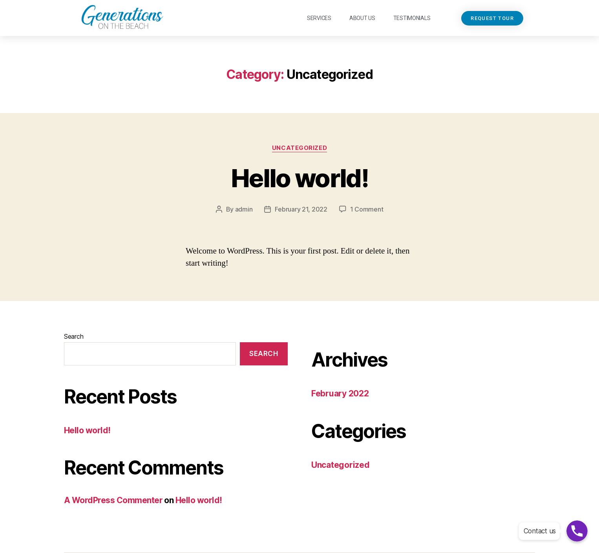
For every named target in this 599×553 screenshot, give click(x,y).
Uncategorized (299, 147)
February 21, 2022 (301, 209)
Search (73, 336)
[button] (492, 18)
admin (244, 209)
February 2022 (340, 393)
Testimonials (412, 18)
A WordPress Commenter (113, 500)
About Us (362, 18)
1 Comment (367, 209)
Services (319, 18)
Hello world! (299, 178)
